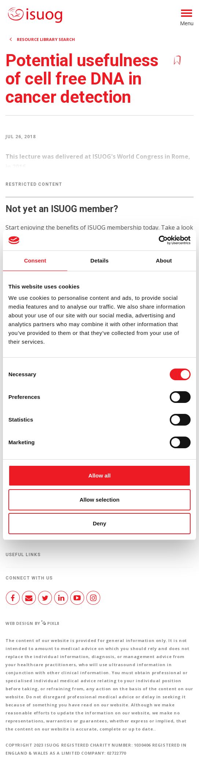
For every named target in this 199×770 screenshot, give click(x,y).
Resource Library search (46, 39)
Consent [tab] (35, 260)
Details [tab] (99, 260)
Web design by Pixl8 (32, 623)
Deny (99, 523)
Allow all (100, 475)
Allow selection (99, 500)
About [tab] (164, 260)
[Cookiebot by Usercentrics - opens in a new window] (159, 240)
